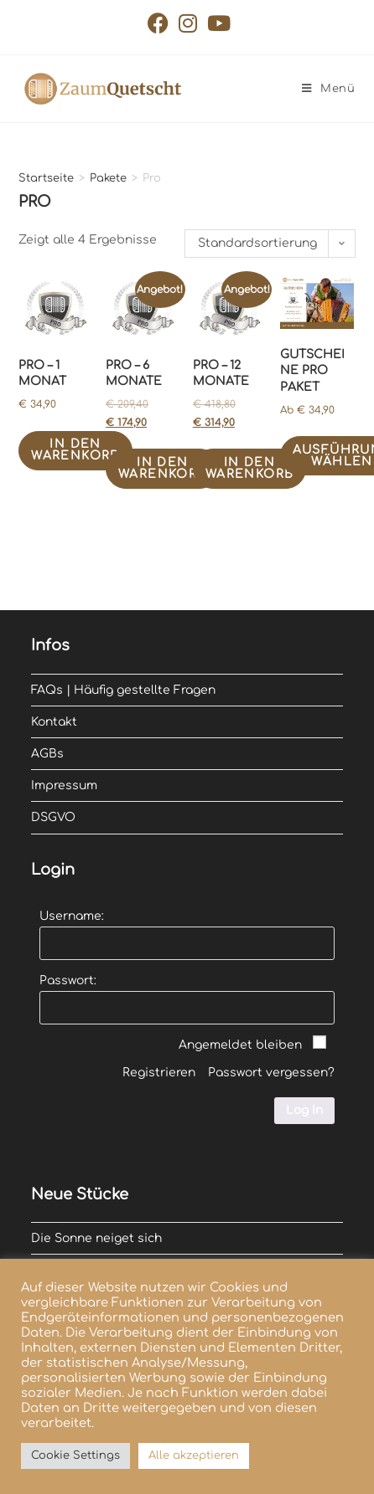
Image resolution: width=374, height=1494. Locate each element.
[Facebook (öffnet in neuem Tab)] (158, 23)
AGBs (47, 753)
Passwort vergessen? (271, 1072)
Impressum (64, 785)
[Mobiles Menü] (329, 88)
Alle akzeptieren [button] (193, 1455)
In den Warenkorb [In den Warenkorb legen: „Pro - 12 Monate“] (249, 468)
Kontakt (54, 722)
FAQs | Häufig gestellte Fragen (123, 690)
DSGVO (53, 817)
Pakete (108, 178)
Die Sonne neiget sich (96, 1238)
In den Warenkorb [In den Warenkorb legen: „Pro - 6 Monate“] (162, 468)
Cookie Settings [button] (75, 1455)
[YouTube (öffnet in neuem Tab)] (216, 23)
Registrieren (158, 1072)
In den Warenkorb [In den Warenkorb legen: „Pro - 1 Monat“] (75, 450)
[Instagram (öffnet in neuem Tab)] (188, 23)
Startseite (46, 178)
